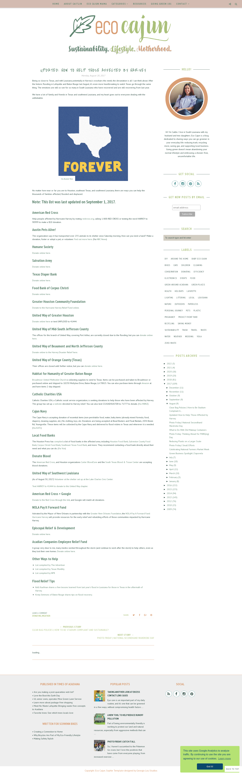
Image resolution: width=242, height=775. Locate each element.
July (171, 457)
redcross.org (88, 218)
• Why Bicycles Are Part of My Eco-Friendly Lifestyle (56, 735)
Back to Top (232, 769)
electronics (171, 278)
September (174, 399)
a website (57, 403)
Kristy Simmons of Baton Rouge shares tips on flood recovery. (63, 594)
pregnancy (170, 317)
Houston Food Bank (119, 441)
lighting (169, 297)
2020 (169, 371)
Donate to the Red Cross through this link (51, 500)
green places (198, 284)
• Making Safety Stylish (42, 738)
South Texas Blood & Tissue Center (122, 462)
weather (46, 615)
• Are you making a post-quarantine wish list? (53, 692)
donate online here (93, 366)
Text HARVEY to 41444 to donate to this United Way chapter (60, 486)
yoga (199, 336)
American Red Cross (45, 212)
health (168, 291)
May (171, 465)
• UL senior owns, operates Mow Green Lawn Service (56, 699)
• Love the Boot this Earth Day (46, 695)
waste (204, 330)
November (174, 391)
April (171, 469)
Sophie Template (115, 770)
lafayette (191, 291)
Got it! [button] (210, 766)
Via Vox (61, 448)
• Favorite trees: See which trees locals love (52, 712)
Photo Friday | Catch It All (121, 741)
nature (168, 304)
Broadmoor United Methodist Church (49, 379)
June (171, 461)
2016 (169, 485)
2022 (169, 363)
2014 (169, 493)
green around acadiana (176, 284)
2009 (169, 509)
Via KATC (37, 428)
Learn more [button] (224, 758)
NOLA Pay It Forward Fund (49, 507)
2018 (169, 379)
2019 (169, 375)
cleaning (197, 265)
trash (185, 330)
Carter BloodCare (89, 462)
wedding (189, 336)
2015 (169, 489)
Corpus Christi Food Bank (49, 445)
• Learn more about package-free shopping (52, 702)
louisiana (203, 297)
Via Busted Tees (67, 179)
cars (175, 265)
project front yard (188, 317)
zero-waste (170, 343)
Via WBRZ (143, 403)
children (185, 265)
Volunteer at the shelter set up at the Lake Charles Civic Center (84, 479)
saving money (184, 323)
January (173, 481)
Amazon (145, 383)
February (173, 477)
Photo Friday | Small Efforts (182, 445)
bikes (167, 265)
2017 (169, 383)
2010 (169, 505)
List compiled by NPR (45, 573)
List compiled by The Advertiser (50, 565)
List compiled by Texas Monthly (50, 569)
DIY (166, 258)
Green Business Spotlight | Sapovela (186, 453)
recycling (170, 323)
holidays (179, 291)
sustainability (172, 330)
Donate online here (41, 321)
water (168, 336)
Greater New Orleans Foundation (106, 513)
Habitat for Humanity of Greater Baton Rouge (62, 373)
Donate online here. (41, 253)
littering (181, 297)
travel (194, 330)
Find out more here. (83, 239)
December (174, 387)
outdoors (180, 304)
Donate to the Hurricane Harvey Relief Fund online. (55, 307)
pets (188, 310)
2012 (169, 501)
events (183, 278)
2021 (169, 367)
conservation (171, 271)
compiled (58, 441)
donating (36, 615)
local (192, 297)
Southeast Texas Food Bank (74, 445)
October (173, 395)
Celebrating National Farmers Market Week (189, 449)
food (192, 278)
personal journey (174, 310)
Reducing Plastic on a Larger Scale (185, 441)
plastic (197, 310)
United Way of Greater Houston (53, 315)
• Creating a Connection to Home (47, 731)
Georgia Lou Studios (147, 770)
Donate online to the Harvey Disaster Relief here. (55, 352)
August (172, 403)
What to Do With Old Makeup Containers (188, 430)
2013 (169, 497)
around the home (180, 258)
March (172, 473)
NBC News (101, 239)
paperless (193, 304)
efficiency (199, 271)
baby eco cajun (199, 258)
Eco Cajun (100, 770)
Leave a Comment (39, 613)
